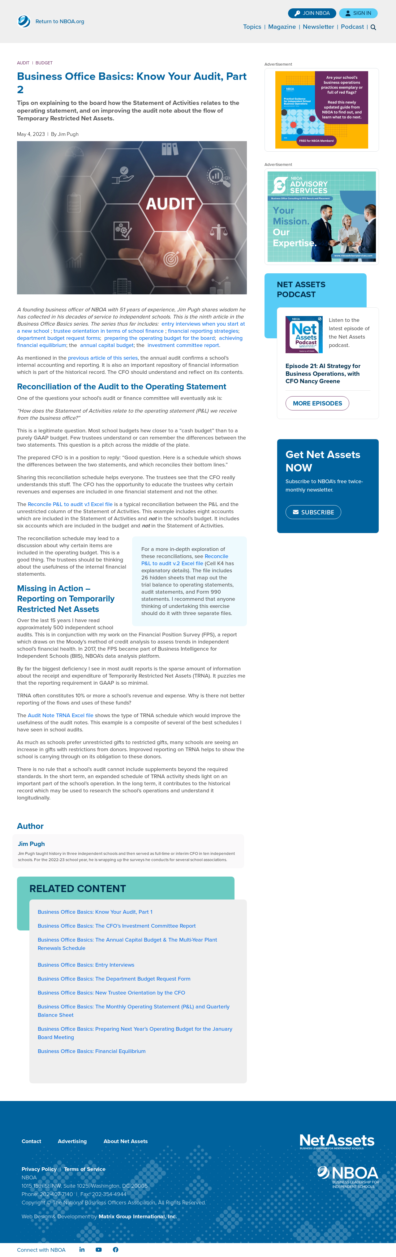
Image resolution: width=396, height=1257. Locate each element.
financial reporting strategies (203, 331)
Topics (257, 26)
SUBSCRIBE (313, 512)
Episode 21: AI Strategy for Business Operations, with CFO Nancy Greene (323, 373)
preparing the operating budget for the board (159, 338)
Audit (23, 63)
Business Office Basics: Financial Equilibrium (92, 1051)
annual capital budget (107, 345)
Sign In (363, 13)
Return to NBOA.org (60, 21)
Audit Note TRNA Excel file (60, 715)
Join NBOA (316, 13)
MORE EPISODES (317, 403)
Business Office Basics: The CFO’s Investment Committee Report (117, 926)
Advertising (72, 1141)
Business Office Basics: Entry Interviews (86, 965)
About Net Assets (126, 1141)
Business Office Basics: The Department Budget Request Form (114, 979)
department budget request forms (58, 338)
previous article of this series (103, 358)
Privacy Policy (39, 1169)
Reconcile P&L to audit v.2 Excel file (184, 559)
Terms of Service (84, 1169)
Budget (44, 63)
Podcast (357, 26)
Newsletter (323, 26)
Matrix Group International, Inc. (138, 1216)
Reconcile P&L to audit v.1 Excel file (70, 504)
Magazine (287, 26)
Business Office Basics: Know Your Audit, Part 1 (95, 912)
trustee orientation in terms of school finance (109, 331)
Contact (31, 1141)
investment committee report (183, 345)
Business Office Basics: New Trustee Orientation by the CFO (111, 993)
